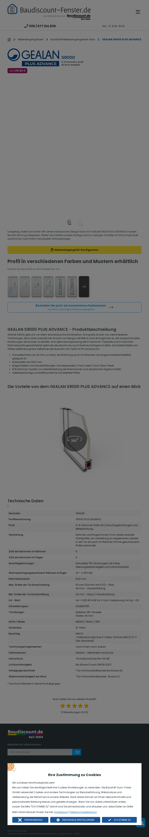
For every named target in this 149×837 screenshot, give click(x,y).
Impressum (61, 812)
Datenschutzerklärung (83, 812)
